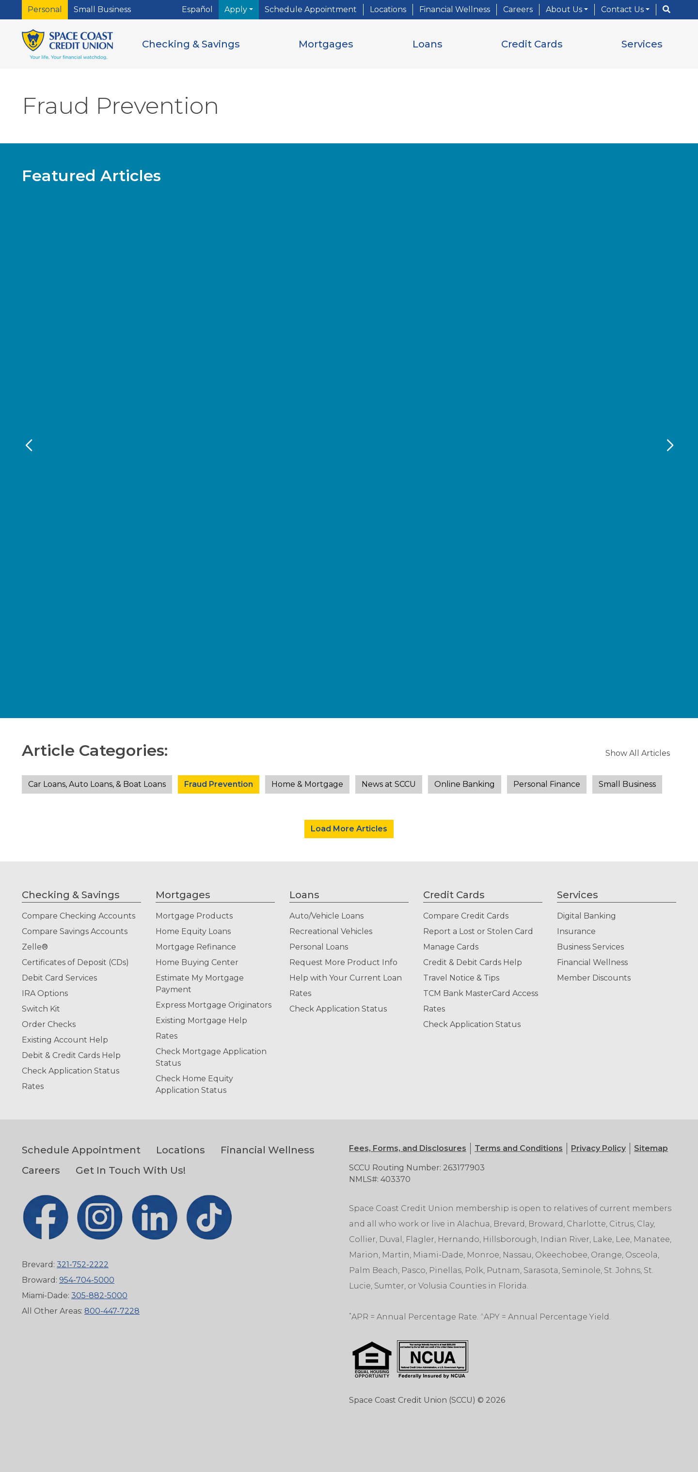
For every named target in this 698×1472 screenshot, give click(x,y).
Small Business (102, 9)
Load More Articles (349, 828)
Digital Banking (586, 915)
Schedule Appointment (311, 9)
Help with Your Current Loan (345, 977)
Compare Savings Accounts (74, 931)
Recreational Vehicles (330, 931)
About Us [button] (565, 9)
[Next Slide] (669, 445)
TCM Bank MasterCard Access (480, 993)
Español (197, 9)
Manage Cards (450, 946)
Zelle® (35, 946)
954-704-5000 (86, 1280)
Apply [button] (236, 9)
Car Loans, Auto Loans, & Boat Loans (97, 784)
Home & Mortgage (307, 784)
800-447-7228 (112, 1311)
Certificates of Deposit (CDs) (75, 962)
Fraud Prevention (218, 784)
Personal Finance (546, 784)
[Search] (666, 9)
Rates (33, 1086)
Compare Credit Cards (465, 915)
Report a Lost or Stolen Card (478, 931)
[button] (191, 44)
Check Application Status (70, 1070)
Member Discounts (594, 977)
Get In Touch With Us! (131, 1170)
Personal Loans (318, 946)
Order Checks (49, 1024)
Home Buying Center (197, 962)
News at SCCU (389, 784)
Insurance (576, 931)
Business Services (590, 946)
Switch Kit (41, 1008)
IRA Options (45, 993)
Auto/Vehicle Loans (326, 915)
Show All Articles (637, 753)
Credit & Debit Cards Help (472, 962)
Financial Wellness (454, 9)
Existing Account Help (65, 1039)
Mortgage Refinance (196, 946)
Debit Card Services (59, 977)
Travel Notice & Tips (461, 977)
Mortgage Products (194, 915)
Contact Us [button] (623, 9)
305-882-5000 (99, 1295)
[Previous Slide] (28, 445)
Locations (388, 9)
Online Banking (464, 784)
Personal (45, 9)
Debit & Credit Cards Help (71, 1055)
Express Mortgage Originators (213, 1005)
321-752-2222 (83, 1264)
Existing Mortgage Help (201, 1020)
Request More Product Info (343, 962)
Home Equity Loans (193, 931)
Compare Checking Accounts (78, 915)
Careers (518, 9)
